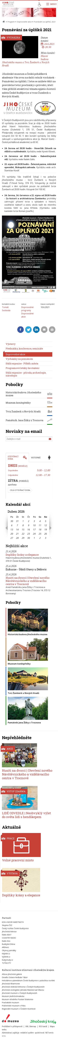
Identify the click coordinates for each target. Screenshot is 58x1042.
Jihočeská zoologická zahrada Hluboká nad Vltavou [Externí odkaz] (23, 990)
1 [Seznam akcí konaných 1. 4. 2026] (23, 521)
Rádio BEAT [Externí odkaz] (7, 934)
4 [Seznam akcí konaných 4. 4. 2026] (40, 521)
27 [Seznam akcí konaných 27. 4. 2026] (11, 537)
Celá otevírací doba (20, 490)
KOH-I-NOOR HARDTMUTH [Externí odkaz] (13, 922)
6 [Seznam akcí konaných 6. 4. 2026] (11, 525)
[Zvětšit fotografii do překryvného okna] (29, 114)
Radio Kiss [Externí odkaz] (6, 941)
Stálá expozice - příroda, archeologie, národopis (26, 374)
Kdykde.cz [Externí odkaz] (6, 953)
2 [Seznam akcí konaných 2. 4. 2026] (28, 521)
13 (11, 529)
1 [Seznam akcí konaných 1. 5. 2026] (34, 537)
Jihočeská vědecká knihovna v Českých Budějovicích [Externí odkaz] (23, 986)
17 (34, 529)
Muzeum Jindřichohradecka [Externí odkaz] (13, 996)
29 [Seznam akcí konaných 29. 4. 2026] (23, 537)
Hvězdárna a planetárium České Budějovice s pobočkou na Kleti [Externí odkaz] (28, 980)
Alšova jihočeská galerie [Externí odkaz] (12, 974)
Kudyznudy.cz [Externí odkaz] (7, 960)
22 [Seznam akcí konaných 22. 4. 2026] (23, 533)
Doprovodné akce (24, 21)
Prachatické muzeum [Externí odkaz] (10, 1002)
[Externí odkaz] (10, 1019)
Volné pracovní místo (18, 860)
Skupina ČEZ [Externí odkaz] (7, 925)
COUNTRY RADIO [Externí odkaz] (9, 938)
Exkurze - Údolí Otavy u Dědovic (26, 569)
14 (17, 529)
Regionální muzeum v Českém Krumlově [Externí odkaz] (18, 1009)
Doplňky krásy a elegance (22, 554)
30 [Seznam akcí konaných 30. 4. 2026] (28, 537)
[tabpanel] (29, 480)
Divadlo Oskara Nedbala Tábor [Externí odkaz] (15, 977)
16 (28, 529)
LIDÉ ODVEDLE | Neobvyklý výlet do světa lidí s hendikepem (26, 815)
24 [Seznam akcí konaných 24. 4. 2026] (34, 533)
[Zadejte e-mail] (29, 438)
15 (23, 529)
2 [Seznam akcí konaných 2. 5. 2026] (40, 537)
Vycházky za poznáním (19, 358)
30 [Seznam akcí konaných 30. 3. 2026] (11, 521)
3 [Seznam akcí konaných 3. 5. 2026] (45, 537)
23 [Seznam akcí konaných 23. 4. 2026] (28, 533)
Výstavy (11, 343)
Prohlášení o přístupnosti (12, 1026)
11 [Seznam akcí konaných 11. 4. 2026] (40, 525)
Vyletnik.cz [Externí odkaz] (6, 956)
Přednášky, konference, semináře (24, 348)
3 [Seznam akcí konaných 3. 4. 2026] (34, 521)
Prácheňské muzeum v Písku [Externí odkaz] (14, 1005)
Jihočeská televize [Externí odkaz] (9, 931)
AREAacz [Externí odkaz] (5, 947)
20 (11, 533)
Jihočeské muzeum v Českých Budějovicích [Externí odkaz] (19, 993)
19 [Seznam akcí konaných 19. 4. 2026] (45, 529)
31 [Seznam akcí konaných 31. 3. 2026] (17, 521)
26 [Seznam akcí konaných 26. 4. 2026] (45, 533)
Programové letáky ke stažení (22, 368)
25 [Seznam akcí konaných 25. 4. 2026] (40, 533)
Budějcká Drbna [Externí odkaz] (8, 944)
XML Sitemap (30, 1026)
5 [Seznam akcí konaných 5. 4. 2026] (45, 521)
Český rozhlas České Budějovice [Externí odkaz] (15, 928)
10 (34, 525)
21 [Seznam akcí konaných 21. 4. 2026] (17, 533)
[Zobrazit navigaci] (51, 4)
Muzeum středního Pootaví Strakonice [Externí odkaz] (17, 999)
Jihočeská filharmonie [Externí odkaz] (11, 983)
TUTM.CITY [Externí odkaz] (6, 963)
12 (45, 525)
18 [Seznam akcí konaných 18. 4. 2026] (40, 529)
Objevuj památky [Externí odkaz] (9, 950)
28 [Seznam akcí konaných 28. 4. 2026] (17, 537)
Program (11, 21)
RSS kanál (43, 1026)
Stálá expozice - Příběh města (22, 363)
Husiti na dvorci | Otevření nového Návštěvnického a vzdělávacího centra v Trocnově (27, 581)
